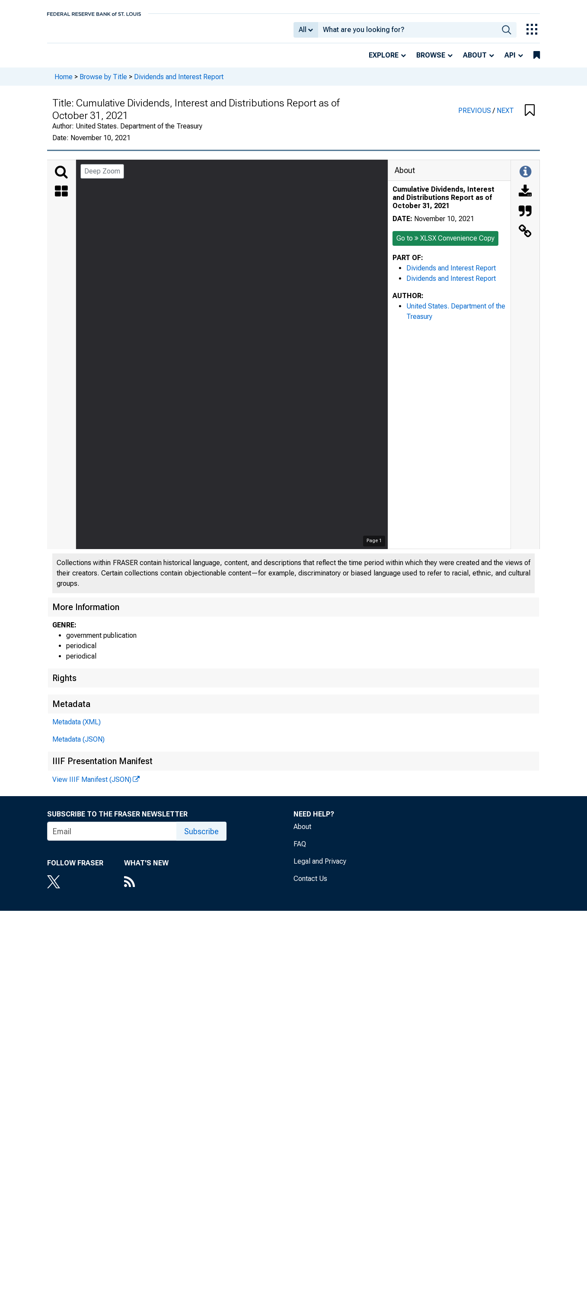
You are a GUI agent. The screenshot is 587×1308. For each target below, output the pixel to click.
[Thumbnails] (61, 198)
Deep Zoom (102, 177)
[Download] (525, 198)
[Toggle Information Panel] (525, 178)
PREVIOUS (475, 116)
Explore (384, 61)
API (510, 61)
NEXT (505, 116)
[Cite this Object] (525, 218)
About (475, 61)
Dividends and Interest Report (178, 82)
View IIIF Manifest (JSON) (91, 785)
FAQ (300, 850)
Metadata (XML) (76, 728)
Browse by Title (103, 82)
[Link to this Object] (525, 238)
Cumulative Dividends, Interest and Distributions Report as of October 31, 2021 (443, 203)
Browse (430, 61)
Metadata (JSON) (78, 745)
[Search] (61, 178)
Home (63, 82)
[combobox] (407, 33)
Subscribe (201, 837)
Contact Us (310, 885)
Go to (445, 244)
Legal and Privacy (320, 867)
